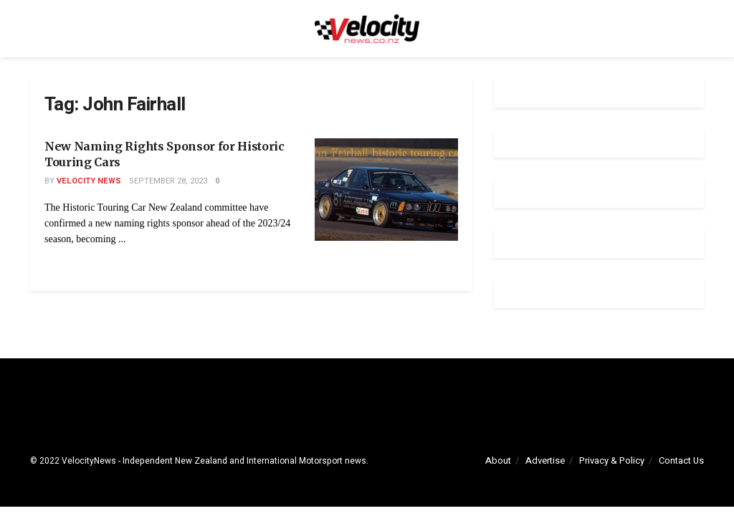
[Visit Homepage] (367, 28)
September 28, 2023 (168, 181)
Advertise (545, 460)
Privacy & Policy (611, 460)
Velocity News (89, 181)
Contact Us (681, 460)
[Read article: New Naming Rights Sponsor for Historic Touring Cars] (386, 189)
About (498, 460)
